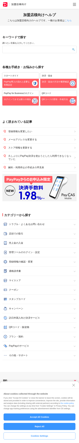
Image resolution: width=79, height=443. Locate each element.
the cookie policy (67, 405)
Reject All (39, 428)
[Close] (73, 386)
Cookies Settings (39, 437)
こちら (68, 20)
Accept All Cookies (39, 418)
